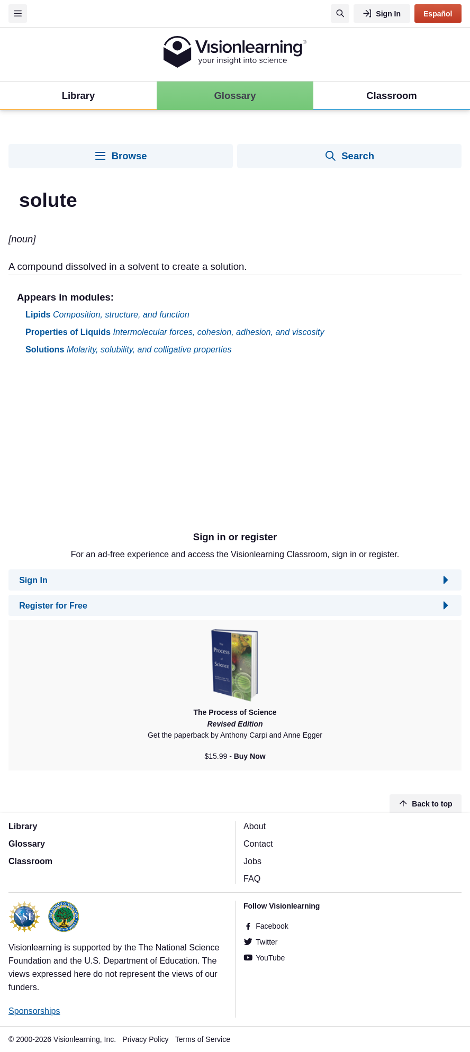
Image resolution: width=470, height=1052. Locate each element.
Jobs (252, 861)
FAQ (251, 878)
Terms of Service (202, 1039)
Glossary (26, 843)
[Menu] (17, 13)
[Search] (340, 13)
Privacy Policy (145, 1039)
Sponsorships (34, 1010)
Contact (258, 843)
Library (23, 826)
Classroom (30, 861)
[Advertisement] (235, 447)
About (254, 826)
